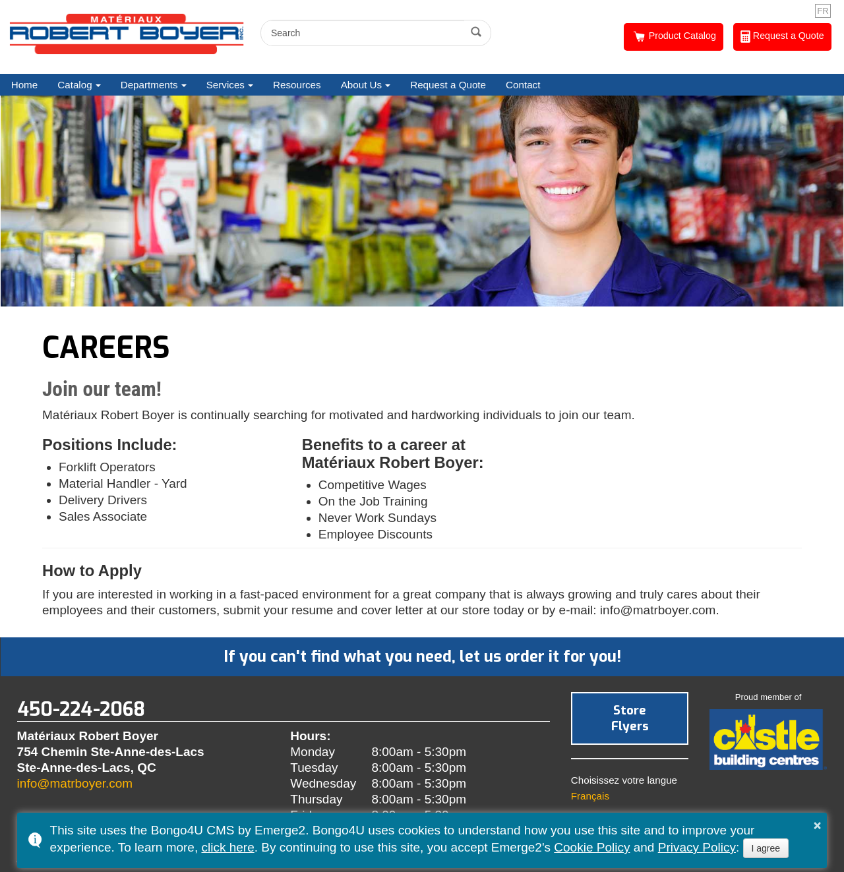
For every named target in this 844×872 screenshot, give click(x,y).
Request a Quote (782, 36)
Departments (149, 84)
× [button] (818, 825)
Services (225, 84)
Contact (523, 84)
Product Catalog (674, 36)
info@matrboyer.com (75, 783)
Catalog (74, 84)
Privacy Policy (697, 847)
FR (823, 11)
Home (24, 84)
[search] (364, 32)
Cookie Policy (592, 847)
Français (590, 795)
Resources (297, 84)
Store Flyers (630, 718)
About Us (361, 84)
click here (227, 847)
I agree (766, 848)
